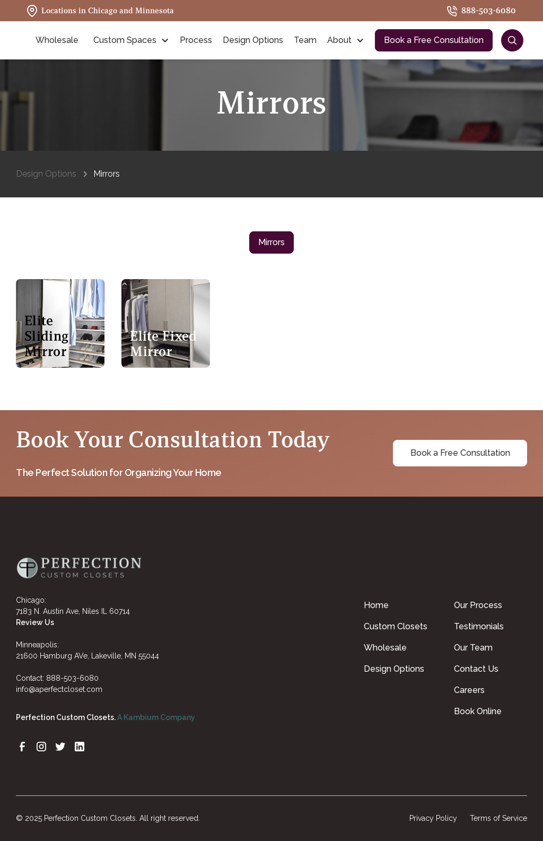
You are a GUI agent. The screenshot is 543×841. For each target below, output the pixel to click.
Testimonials (479, 626)
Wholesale (385, 648)
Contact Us (476, 669)
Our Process (478, 605)
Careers (469, 690)
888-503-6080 (72, 678)
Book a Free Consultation (434, 40)
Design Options (253, 40)
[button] (59, 40)
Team (305, 40)
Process (196, 40)
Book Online (478, 711)
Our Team (473, 648)
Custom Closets (395, 626)
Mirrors (271, 242)
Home (376, 605)
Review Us (35, 622)
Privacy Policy (433, 818)
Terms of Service (498, 818)
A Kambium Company (156, 717)
